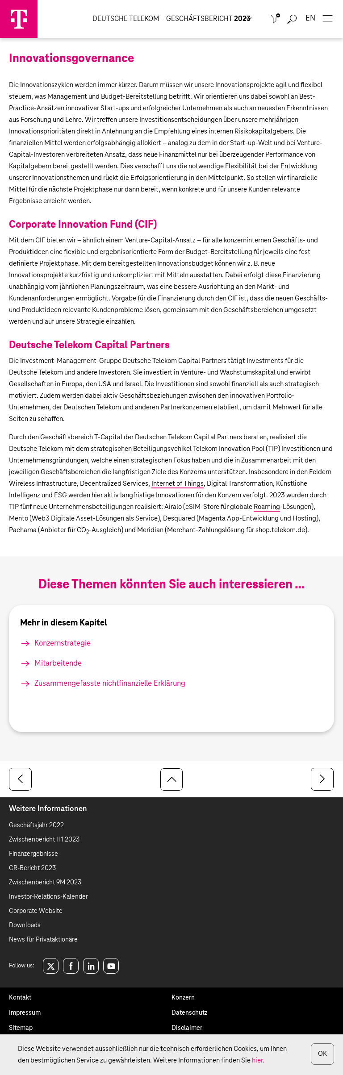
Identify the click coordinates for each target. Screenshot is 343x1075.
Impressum (25, 1013)
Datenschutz (189, 1013)
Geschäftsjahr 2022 (36, 825)
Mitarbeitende (58, 663)
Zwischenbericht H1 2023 (44, 839)
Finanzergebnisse (33, 854)
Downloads (25, 925)
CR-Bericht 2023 (32, 868)
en (310, 18)
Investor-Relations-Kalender (48, 896)
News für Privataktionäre (43, 939)
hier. (258, 1060)
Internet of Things (177, 484)
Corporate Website (36, 911)
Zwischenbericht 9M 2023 (45, 882)
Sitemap (21, 1028)
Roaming (267, 507)
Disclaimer (187, 1028)
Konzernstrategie (62, 643)
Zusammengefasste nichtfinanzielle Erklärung (109, 683)
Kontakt (20, 997)
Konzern (183, 997)
